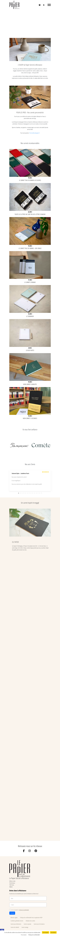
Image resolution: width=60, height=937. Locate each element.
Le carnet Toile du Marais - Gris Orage (30, 248)
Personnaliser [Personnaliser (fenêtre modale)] (24, 935)
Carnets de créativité (15, 927)
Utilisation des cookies (30, 921)
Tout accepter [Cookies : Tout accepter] (45, 932)
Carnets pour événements (16, 924)
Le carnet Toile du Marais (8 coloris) (30, 180)
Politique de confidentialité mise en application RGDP (31, 917)
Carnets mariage (25, 927)
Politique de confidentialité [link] (34, 935)
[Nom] (28, 898)
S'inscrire (12, 913)
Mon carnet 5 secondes (30, 418)
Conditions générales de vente (17, 921)
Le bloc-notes (30, 350)
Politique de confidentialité (24, 910)
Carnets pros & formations (39, 924)
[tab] (18, 493)
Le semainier (30, 316)
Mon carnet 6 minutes (30, 384)
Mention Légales (14, 917)
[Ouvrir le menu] (49, 5)
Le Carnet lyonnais (30, 282)
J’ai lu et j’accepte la (19, 910)
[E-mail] (28, 905)
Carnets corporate (27, 924)
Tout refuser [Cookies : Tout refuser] (53, 932)
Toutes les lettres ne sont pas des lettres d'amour (30, 214)
